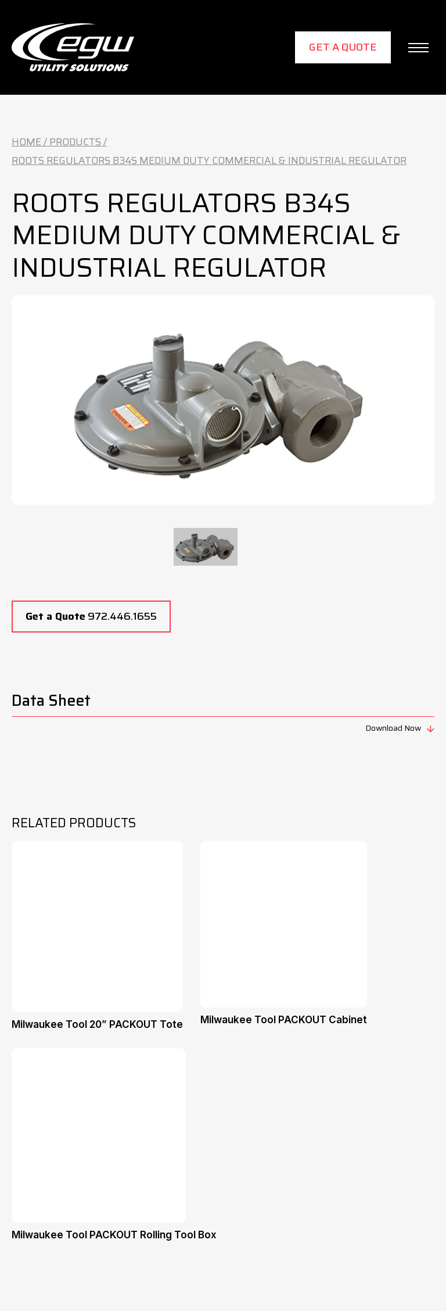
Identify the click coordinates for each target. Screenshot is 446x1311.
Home (26, 141)
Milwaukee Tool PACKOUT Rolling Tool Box (114, 1235)
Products (75, 141)
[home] (73, 47)
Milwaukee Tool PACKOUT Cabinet (283, 1020)
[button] (418, 47)
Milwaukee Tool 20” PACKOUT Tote (97, 1024)
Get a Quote (343, 47)
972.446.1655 (91, 616)
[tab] (206, 547)
